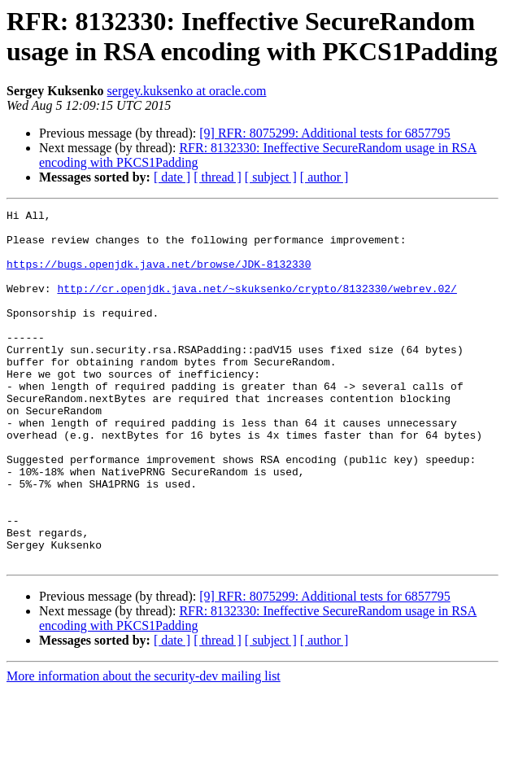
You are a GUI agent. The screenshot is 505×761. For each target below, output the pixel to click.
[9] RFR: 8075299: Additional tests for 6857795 (324, 133)
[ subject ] (271, 177)
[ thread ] (218, 177)
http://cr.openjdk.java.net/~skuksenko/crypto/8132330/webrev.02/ (256, 305)
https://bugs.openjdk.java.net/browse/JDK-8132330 (159, 276)
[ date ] (172, 177)
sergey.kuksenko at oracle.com (187, 91)
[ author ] (324, 177)
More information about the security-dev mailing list (144, 747)
